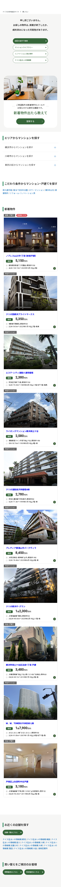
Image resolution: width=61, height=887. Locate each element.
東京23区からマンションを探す (20, 165)
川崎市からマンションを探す (19, 156)
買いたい (25, 12)
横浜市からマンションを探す (19, 147)
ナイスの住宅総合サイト (11, 12)
